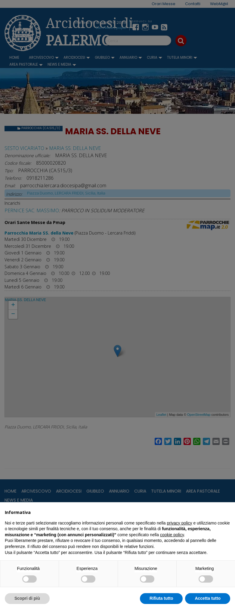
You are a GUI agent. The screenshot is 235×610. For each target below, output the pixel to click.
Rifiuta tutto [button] (161, 598)
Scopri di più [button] (27, 598)
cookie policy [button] (172, 534)
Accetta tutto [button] (208, 598)
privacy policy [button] (179, 523)
